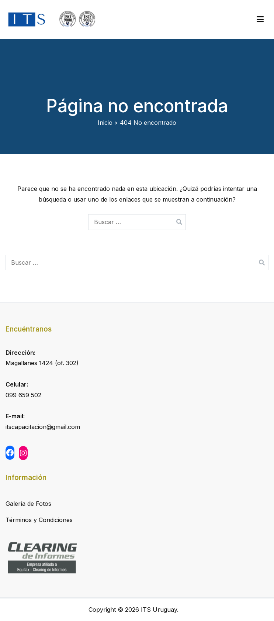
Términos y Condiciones (39, 520)
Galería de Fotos (28, 503)
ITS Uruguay (159, 609)
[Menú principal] (260, 19)
